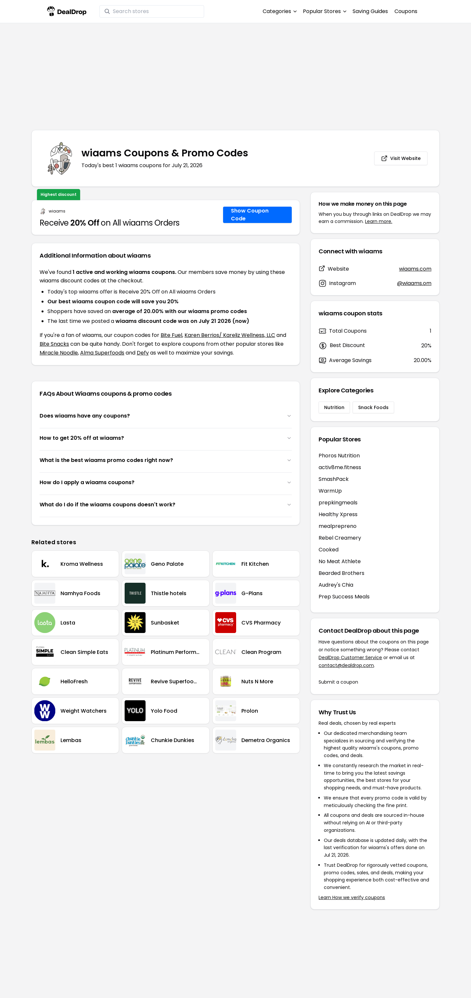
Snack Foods (373, 407)
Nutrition (334, 407)
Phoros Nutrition (339, 455)
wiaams (57, 211)
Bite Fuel (171, 335)
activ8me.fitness (340, 467)
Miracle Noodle (59, 352)
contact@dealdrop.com (346, 665)
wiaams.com (415, 269)
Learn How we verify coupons (352, 897)
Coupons (405, 11)
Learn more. (378, 221)
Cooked (329, 549)
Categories (279, 11)
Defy (143, 352)
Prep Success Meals (344, 596)
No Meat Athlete (340, 561)
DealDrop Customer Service (350, 657)
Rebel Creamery (340, 538)
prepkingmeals (338, 502)
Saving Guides (370, 11)
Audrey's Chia (336, 585)
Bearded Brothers (341, 573)
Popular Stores (324, 11)
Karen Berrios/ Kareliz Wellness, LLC (229, 335)
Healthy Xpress (338, 514)
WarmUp (330, 491)
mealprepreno (338, 526)
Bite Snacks (54, 344)
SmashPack (334, 479)
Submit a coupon (338, 682)
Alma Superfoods (102, 352)
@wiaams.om (414, 283)
